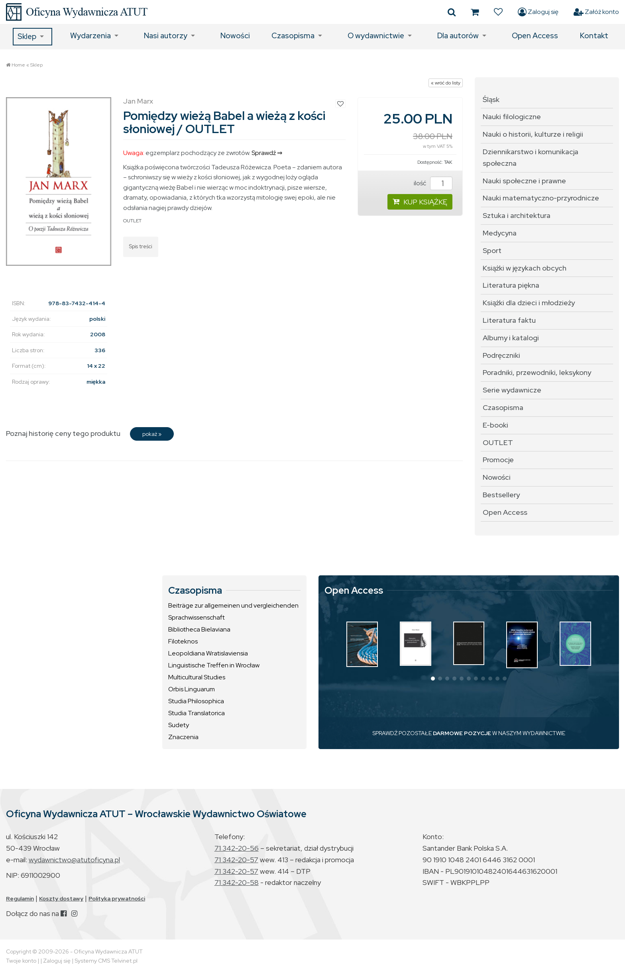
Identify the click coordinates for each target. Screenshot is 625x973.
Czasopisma (292, 36)
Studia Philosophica (196, 701)
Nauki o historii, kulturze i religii (533, 134)
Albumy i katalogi (511, 337)
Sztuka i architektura (516, 215)
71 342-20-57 (236, 859)
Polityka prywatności (116, 898)
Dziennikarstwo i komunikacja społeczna (530, 157)
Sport (492, 250)
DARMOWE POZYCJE (462, 733)
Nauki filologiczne (512, 116)
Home (18, 65)
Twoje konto (21, 960)
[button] (433, 679)
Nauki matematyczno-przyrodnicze (541, 197)
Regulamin (20, 898)
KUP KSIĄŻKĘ (420, 201)
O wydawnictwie (376, 36)
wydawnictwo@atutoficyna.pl (74, 859)
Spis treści (140, 246)
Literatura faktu (509, 320)
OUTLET (132, 221)
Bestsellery (501, 494)
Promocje (498, 459)
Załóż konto (596, 12)
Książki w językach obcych (524, 268)
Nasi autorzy (165, 36)
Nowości (235, 36)
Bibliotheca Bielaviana (199, 629)
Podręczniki (501, 355)
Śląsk (491, 99)
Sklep (27, 36)
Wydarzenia (90, 36)
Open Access (535, 36)
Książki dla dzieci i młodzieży (529, 302)
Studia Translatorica (196, 713)
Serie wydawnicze (512, 389)
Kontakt (594, 36)
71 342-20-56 (236, 848)
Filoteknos (183, 641)
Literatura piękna (511, 285)
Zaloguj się (538, 12)
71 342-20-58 (236, 882)
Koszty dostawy (61, 898)
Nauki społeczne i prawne (524, 180)
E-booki (495, 425)
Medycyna (500, 232)
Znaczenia (183, 737)
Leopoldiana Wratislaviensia (208, 653)
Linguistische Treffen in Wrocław (213, 665)
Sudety (178, 725)
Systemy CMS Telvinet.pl (106, 960)
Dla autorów (458, 36)
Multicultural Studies (196, 677)
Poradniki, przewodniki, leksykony (537, 372)
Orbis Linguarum (191, 689)
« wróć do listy (445, 83)
